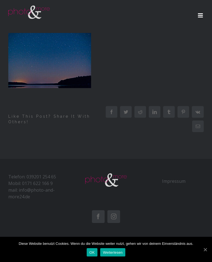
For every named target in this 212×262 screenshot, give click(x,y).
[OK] (205, 249)
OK (92, 252)
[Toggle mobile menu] (201, 15)
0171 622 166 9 (37, 183)
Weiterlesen (113, 252)
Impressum (174, 181)
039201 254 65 (41, 177)
